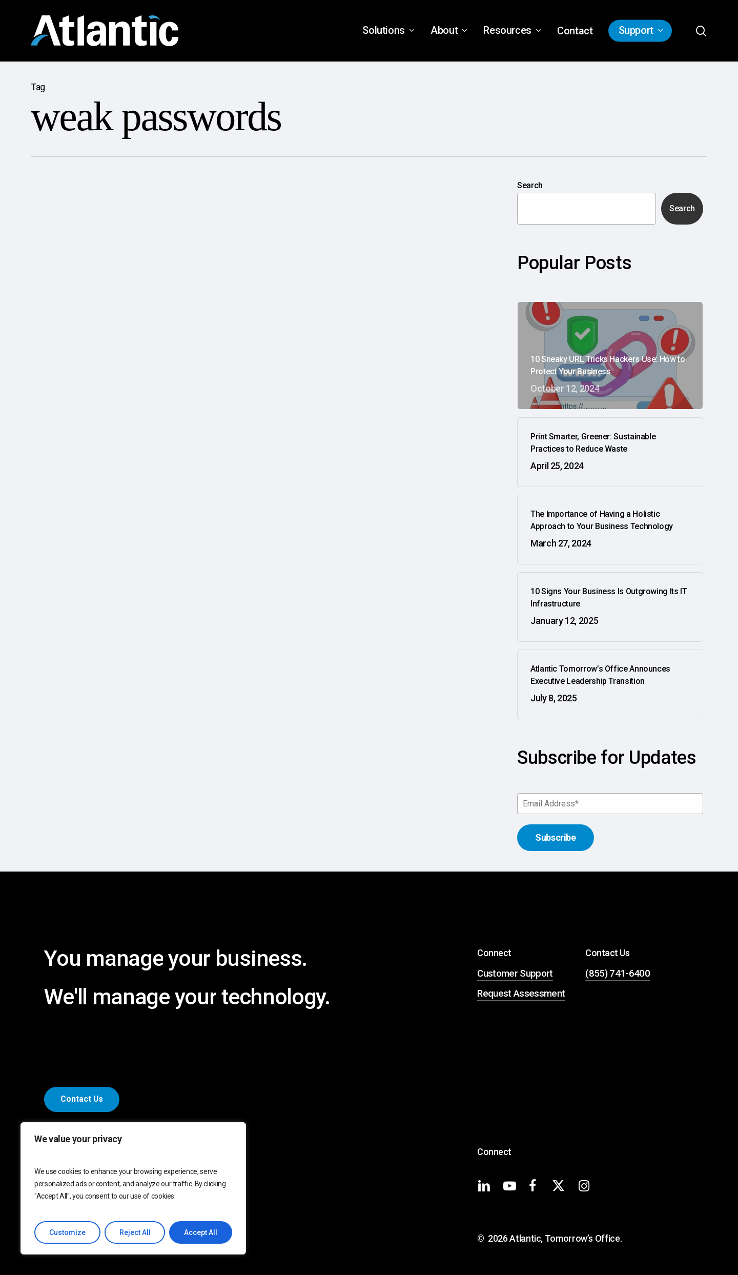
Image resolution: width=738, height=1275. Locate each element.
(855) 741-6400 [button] (617, 973)
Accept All (200, 1232)
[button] (81, 1099)
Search (530, 185)
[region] (133, 1188)
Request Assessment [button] (521, 993)
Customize (67, 1232)
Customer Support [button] (514, 973)
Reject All (135, 1232)
